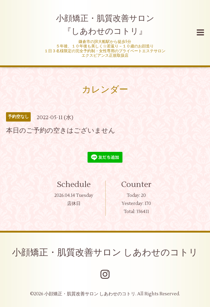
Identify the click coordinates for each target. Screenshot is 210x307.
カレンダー (105, 89)
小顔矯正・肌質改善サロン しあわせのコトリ (105, 252)
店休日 (74, 203)
